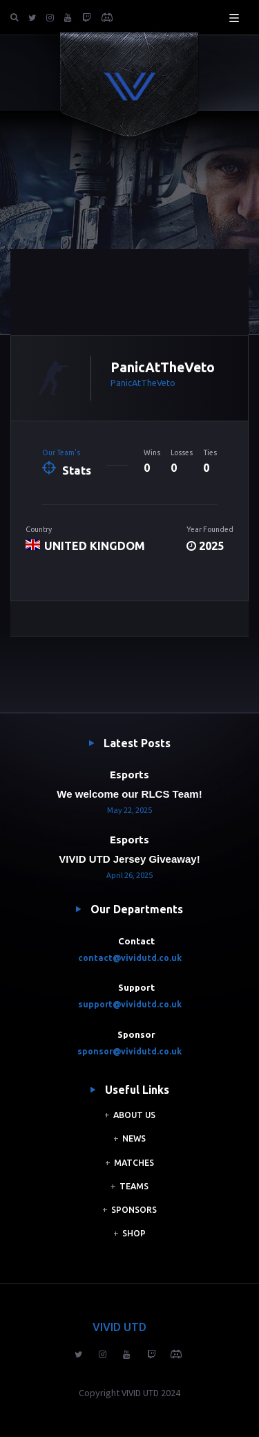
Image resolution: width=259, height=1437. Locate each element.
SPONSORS (134, 1209)
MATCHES (134, 1162)
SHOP (134, 1233)
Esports (129, 774)
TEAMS (133, 1186)
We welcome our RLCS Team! (129, 794)
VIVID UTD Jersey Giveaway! (129, 859)
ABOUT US (134, 1114)
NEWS (134, 1138)
